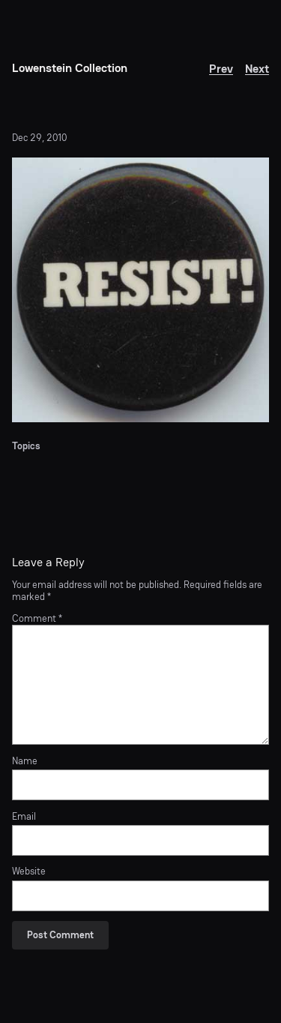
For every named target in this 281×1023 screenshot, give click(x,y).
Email (24, 817)
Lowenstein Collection (69, 68)
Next (257, 68)
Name (24, 761)
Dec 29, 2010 (39, 137)
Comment (37, 618)
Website (29, 872)
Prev (221, 68)
